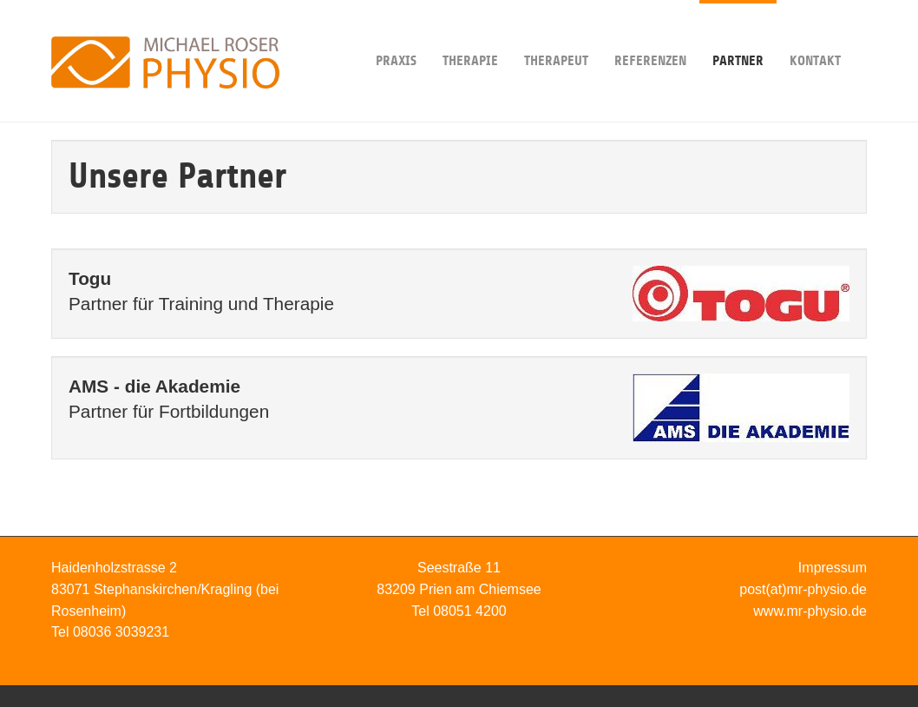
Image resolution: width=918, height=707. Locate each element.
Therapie (470, 34)
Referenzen (650, 34)
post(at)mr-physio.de (803, 589)
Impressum (832, 567)
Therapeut (556, 34)
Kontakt (815, 34)
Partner (738, 34)
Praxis (396, 34)
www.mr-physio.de (810, 611)
